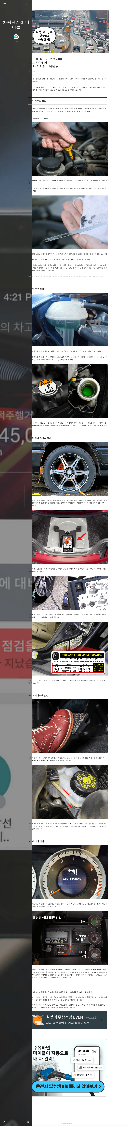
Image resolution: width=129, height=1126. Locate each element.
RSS (20, 1122)
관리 (28, 1122)
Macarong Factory (79, 1123)
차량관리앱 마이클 (16, 25)
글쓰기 (4, 1122)
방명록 (12, 1122)
